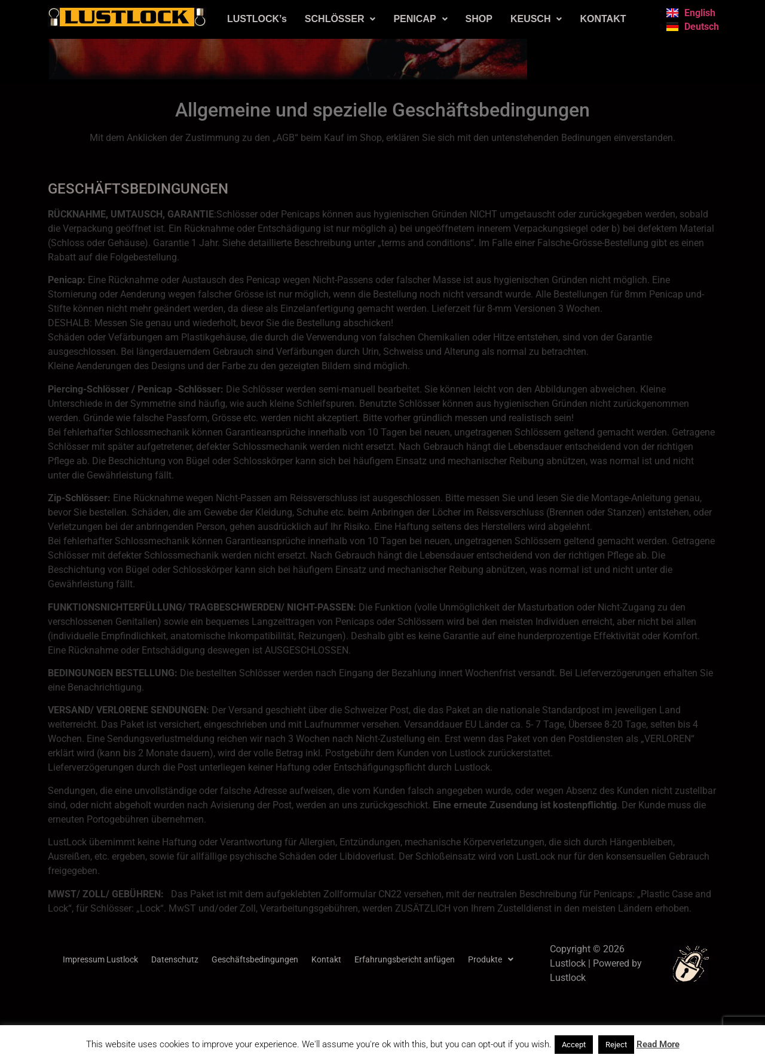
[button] (340, 19)
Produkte (490, 959)
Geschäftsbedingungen (255, 959)
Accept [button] (574, 1044)
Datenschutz (174, 959)
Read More (658, 1044)
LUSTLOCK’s (257, 19)
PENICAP (420, 19)
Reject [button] (616, 1044)
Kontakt (326, 959)
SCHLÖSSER (340, 19)
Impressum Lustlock (100, 959)
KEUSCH (536, 19)
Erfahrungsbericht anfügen (404, 959)
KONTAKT (603, 19)
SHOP (479, 19)
